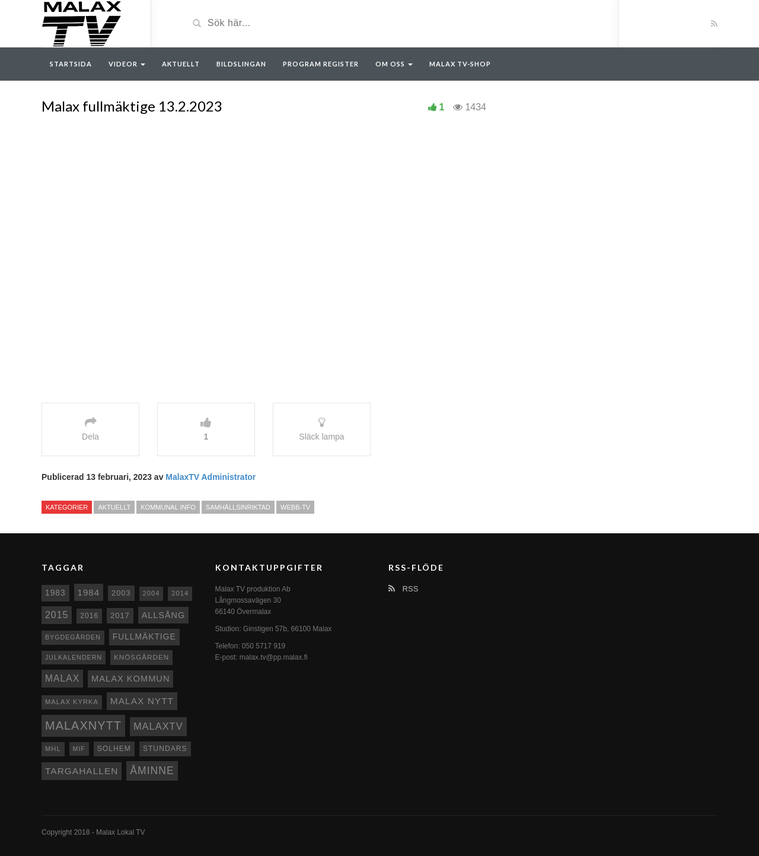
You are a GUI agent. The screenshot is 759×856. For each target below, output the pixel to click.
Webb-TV (295, 507)
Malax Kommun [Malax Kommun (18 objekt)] (130, 678)
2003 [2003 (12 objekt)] (121, 592)
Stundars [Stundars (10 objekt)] (165, 748)
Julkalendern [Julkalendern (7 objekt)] (73, 657)
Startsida (71, 64)
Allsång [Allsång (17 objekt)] (164, 615)
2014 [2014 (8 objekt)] (180, 593)
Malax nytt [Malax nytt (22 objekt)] (142, 701)
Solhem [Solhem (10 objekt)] (114, 748)
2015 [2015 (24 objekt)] (56, 615)
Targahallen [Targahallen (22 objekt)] (81, 771)
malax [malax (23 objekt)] (62, 678)
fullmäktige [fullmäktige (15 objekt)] (144, 636)
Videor (127, 64)
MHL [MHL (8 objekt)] (53, 748)
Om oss (394, 64)
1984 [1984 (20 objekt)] (89, 592)
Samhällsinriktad (238, 507)
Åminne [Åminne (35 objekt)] (152, 771)
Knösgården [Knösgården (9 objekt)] (141, 657)
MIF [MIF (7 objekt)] (79, 748)
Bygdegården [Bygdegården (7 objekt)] (73, 637)
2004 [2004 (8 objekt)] (151, 593)
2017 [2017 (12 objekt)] (120, 615)
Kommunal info (168, 507)
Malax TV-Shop (460, 64)
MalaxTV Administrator (210, 477)
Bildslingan (241, 64)
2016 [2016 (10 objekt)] (89, 616)
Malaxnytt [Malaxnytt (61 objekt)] (83, 725)
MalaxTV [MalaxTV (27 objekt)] (158, 726)
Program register (321, 64)
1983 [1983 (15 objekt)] (55, 592)
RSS (403, 588)
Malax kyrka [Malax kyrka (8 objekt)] (71, 701)
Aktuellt (181, 64)
